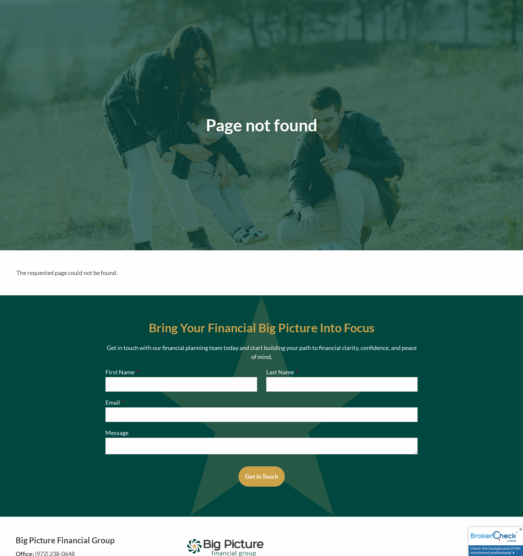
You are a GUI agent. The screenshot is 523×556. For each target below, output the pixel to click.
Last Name (307, 372)
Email (140, 402)
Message (116, 432)
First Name (147, 372)
